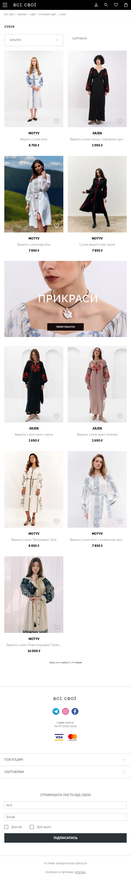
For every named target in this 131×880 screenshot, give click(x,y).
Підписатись (66, 838)
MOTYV (34, 133)
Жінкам (22, 14)
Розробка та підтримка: (66, 872)
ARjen (97, 133)
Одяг (32, 14)
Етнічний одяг (47, 14)
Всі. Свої (9, 14)
